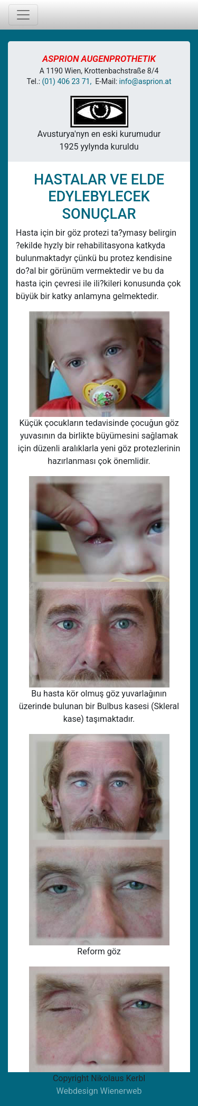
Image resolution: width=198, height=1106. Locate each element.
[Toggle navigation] (23, 14)
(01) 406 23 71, (69, 81)
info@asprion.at (145, 81)
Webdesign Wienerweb (99, 1091)
